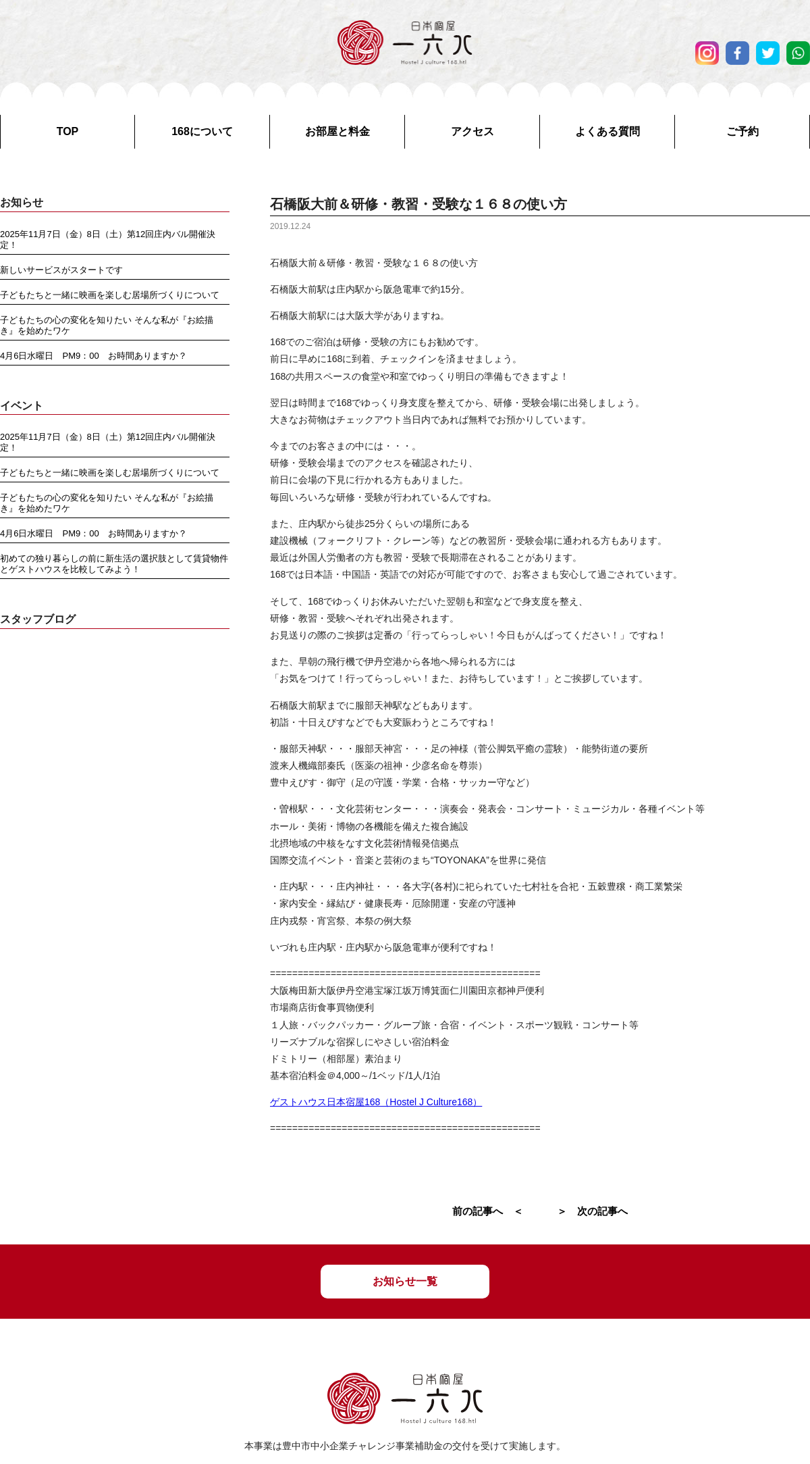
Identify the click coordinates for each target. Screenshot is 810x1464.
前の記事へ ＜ (487, 1211)
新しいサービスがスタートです (61, 270)
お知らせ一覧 (405, 1281)
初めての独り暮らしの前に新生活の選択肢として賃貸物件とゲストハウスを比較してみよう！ (114, 563)
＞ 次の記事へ (592, 1211)
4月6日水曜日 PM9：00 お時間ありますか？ (93, 356)
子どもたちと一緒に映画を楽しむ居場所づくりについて (109, 295)
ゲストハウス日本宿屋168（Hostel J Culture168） (376, 1101)
